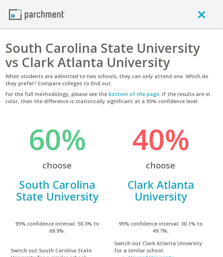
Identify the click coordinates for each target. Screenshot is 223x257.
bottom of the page (133, 94)
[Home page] (37, 14)
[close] (201, 14)
